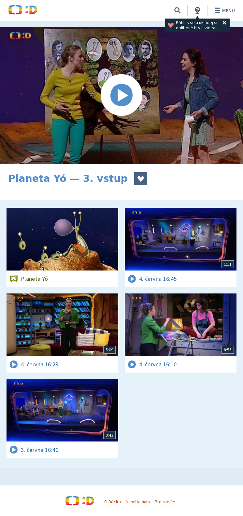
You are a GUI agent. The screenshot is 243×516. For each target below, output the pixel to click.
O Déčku (112, 502)
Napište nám (138, 502)
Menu (223, 10)
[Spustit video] (121, 95)
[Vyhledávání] (177, 10)
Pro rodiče (165, 502)
